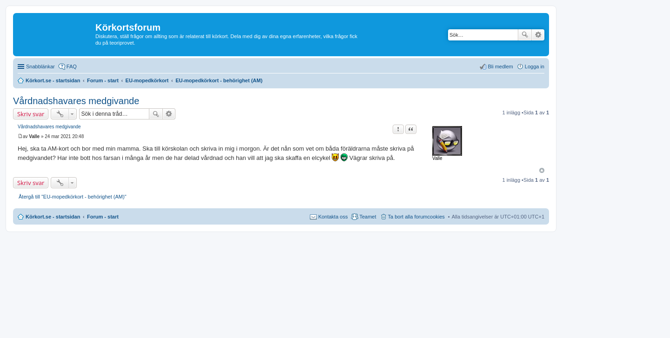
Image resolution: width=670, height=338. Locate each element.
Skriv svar (30, 114)
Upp (541, 170)
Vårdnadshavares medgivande (76, 101)
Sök (525, 34)
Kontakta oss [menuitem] (333, 216)
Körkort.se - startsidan (53, 216)
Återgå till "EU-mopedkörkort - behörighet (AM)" (73, 196)
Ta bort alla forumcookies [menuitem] (416, 216)
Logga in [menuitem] (534, 66)
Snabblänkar (40, 66)
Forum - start (103, 216)
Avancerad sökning (538, 34)
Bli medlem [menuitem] (500, 66)
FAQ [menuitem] (72, 66)
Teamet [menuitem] (367, 216)
